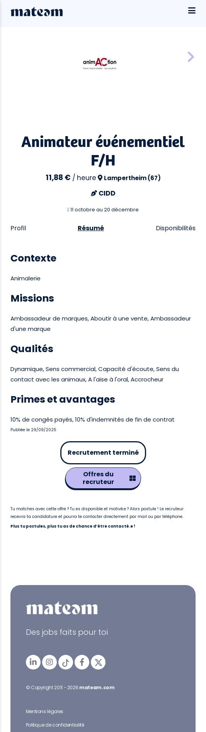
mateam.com (96, 687)
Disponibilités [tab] (176, 228)
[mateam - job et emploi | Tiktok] (65, 662)
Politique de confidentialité (55, 725)
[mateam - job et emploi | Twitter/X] (98, 662)
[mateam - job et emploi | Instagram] (49, 662)
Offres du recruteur (109, 478)
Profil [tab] (18, 228)
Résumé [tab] (91, 228)
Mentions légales (44, 711)
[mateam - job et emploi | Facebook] (82, 662)
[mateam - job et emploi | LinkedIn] (33, 662)
